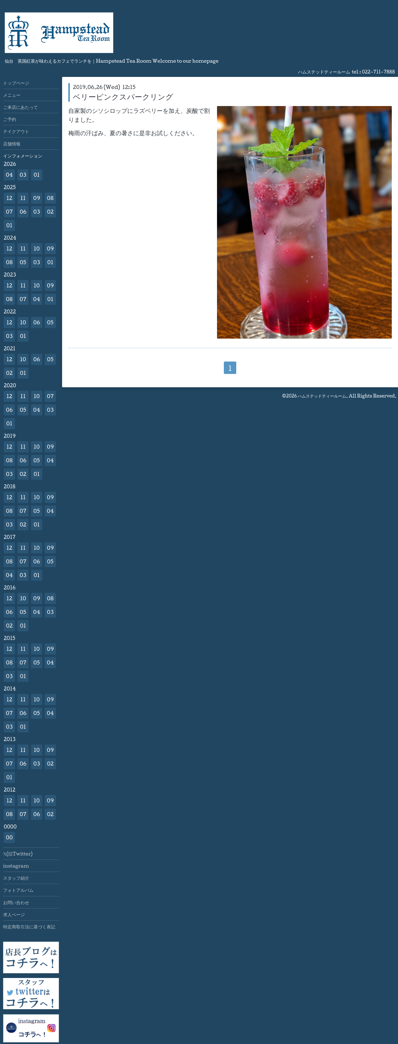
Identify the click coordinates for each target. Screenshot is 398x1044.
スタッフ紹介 (16, 878)
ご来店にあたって (20, 107)
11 (22, 198)
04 (9, 174)
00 (9, 837)
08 (50, 198)
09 (36, 198)
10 (37, 248)
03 (23, 174)
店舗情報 (11, 143)
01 (37, 174)
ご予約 (9, 119)
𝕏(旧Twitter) (18, 853)
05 (23, 262)
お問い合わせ (16, 902)
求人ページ (14, 914)
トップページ (16, 83)
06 (23, 211)
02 (50, 211)
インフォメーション (22, 155)
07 (9, 211)
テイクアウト (16, 131)
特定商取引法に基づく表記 (29, 926)
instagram (16, 866)
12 (9, 198)
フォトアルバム (18, 890)
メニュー (11, 95)
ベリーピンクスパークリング (123, 96)
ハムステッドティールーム (322, 395)
